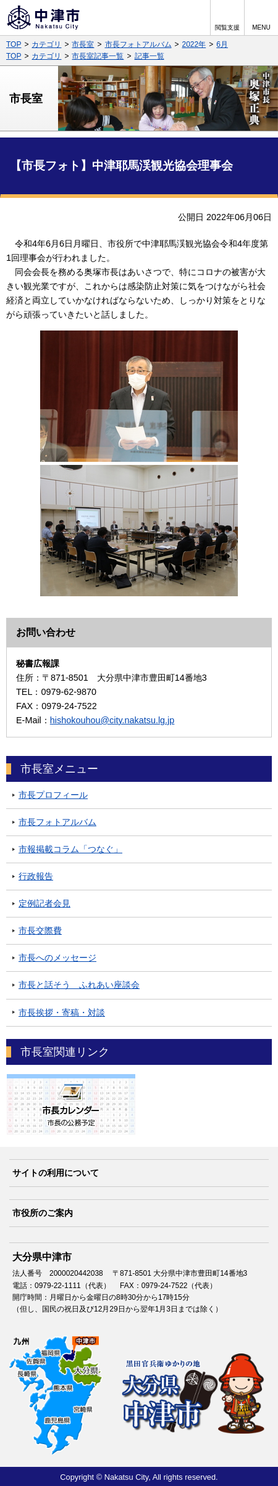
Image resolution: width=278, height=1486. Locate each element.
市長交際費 (40, 930)
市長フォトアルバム (138, 44)
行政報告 (36, 876)
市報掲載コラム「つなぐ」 (70, 849)
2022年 (194, 44)
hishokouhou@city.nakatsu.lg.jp (112, 720)
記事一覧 (149, 56)
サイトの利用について (55, 1173)
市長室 (83, 44)
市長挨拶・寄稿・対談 (62, 1012)
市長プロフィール (53, 795)
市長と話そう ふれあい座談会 (79, 985)
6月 (222, 44)
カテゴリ (46, 44)
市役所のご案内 (42, 1213)
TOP (13, 44)
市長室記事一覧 (98, 56)
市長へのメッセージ (57, 958)
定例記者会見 (44, 903)
